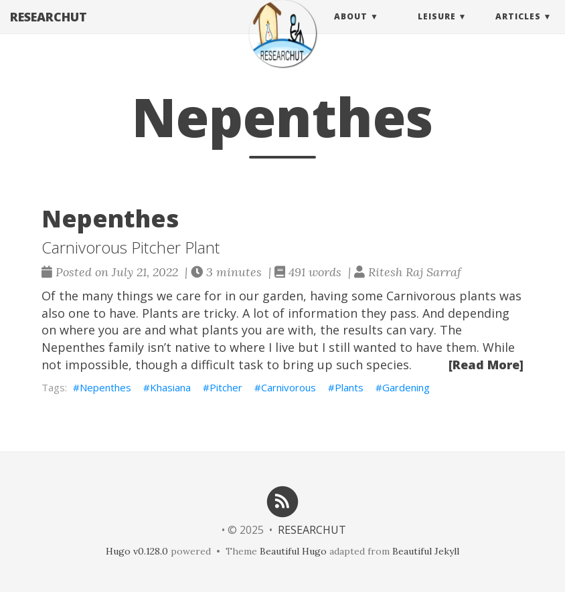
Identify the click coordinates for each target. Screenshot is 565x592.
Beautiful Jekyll (425, 551)
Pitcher (226, 387)
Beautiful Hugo (293, 551)
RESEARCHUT (48, 30)
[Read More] (486, 365)
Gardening (406, 387)
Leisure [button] (437, 29)
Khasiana (170, 387)
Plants (349, 387)
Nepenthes (105, 387)
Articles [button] (518, 29)
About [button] (351, 29)
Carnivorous (288, 387)
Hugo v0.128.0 (137, 551)
